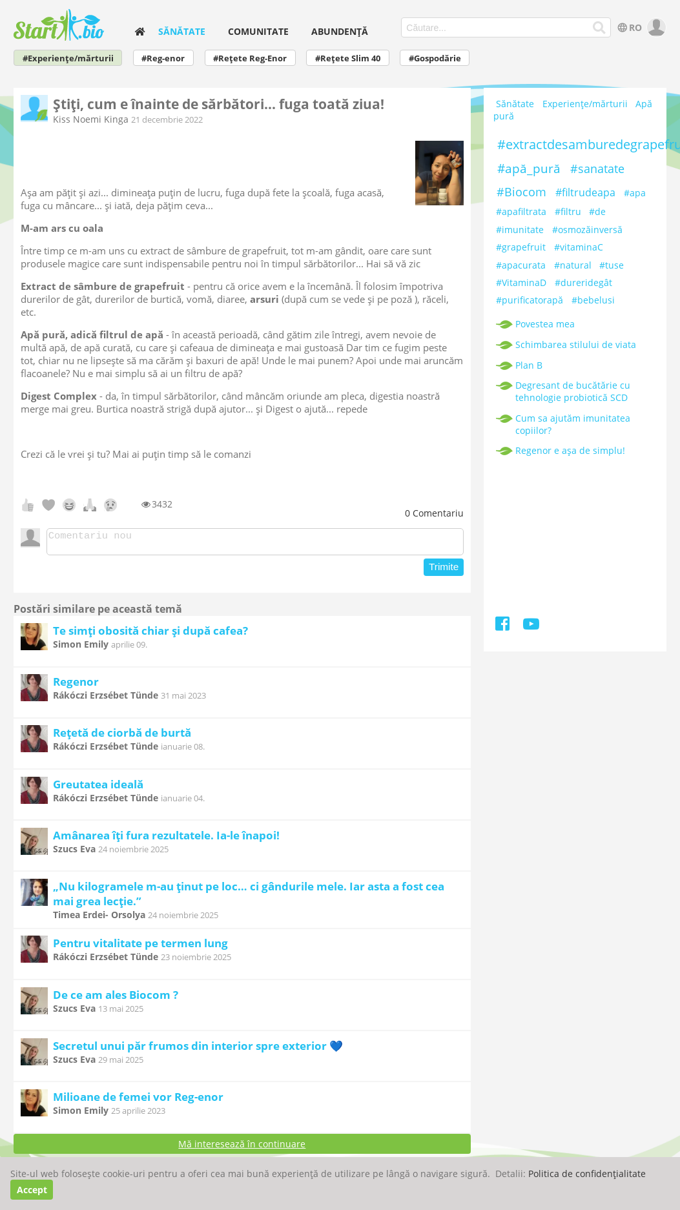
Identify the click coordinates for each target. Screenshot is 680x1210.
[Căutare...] (600, 27)
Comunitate (258, 31)
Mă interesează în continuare (241, 1148)
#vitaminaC (578, 247)
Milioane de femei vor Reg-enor (138, 1100)
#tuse (611, 265)
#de (597, 211)
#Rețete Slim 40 (347, 58)
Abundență (339, 31)
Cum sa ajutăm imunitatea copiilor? (572, 424)
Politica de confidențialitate (587, 1173)
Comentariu (434, 513)
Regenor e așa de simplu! (570, 450)
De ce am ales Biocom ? (115, 998)
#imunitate (520, 229)
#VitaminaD (521, 282)
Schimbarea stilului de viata (575, 344)
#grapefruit (521, 247)
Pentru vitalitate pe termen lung (140, 946)
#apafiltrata (521, 211)
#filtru (568, 211)
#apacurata (521, 265)
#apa (635, 193)
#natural (573, 265)
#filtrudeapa (585, 192)
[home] (139, 31)
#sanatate (597, 168)
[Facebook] (503, 626)
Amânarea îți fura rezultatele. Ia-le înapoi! (166, 839)
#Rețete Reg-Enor (250, 58)
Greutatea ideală (98, 788)
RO (628, 27)
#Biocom (521, 192)
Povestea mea (545, 324)
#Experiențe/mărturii (68, 58)
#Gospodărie (435, 58)
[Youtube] (531, 626)
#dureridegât (583, 282)
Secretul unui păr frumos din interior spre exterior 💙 (198, 1049)
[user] (655, 27)
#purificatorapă (529, 300)
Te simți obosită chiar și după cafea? (150, 634)
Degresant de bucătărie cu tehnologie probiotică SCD (572, 391)
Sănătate (181, 31)
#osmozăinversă (587, 229)
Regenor (76, 685)
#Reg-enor (163, 58)
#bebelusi (593, 300)
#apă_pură (529, 168)
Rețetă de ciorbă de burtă (122, 736)
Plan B (528, 365)
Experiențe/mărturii (585, 104)
